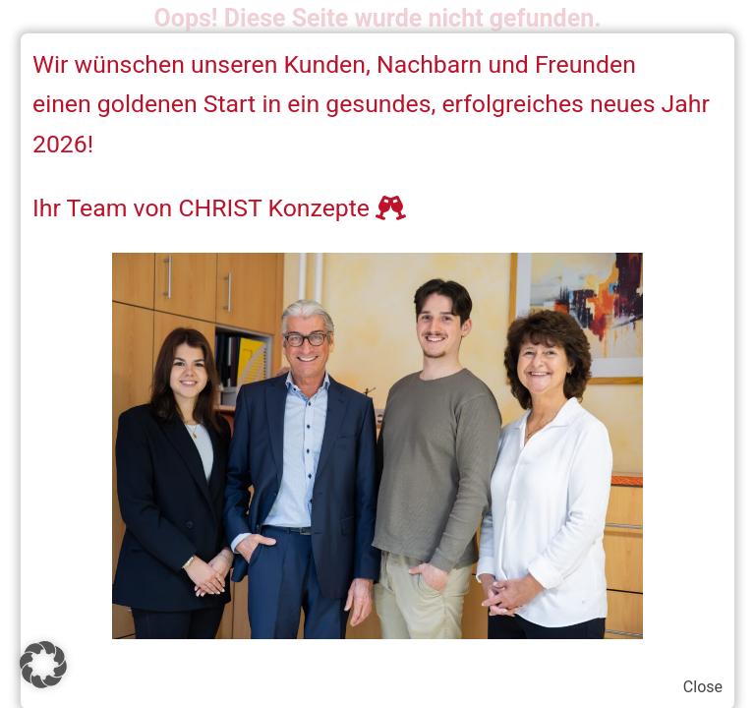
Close (703, 687)
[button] (43, 664)
